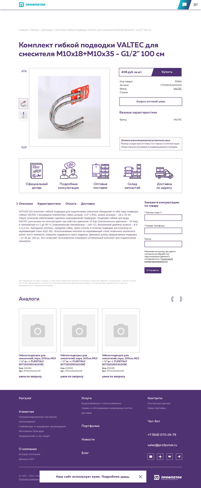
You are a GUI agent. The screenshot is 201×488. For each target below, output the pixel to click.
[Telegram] (179, 456)
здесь (132, 475)
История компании (29, 454)
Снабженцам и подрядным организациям (42, 426)
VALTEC (178, 89)
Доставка (86, 412)
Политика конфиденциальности (34, 479)
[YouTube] (151, 456)
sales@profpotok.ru (162, 444)
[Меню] (194, 4)
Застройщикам (27, 421)
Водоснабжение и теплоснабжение (101, 403)
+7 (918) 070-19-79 (162, 434)
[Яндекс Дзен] (160, 456)
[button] (24, 71)
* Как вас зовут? (153, 213)
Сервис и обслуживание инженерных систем (106, 407)
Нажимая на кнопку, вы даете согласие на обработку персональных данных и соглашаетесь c (160, 256)
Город (147, 239)
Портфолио (90, 425)
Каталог (25, 397)
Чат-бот (154, 420)
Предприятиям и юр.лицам (34, 435)
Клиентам (26, 411)
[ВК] (169, 456)
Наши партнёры (157, 407)
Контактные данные (159, 403)
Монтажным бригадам (31, 431)
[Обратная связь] (184, 4)
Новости (88, 439)
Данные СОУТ (26, 459)
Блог (85, 452)
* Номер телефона (154, 226)
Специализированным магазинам (38, 416)
